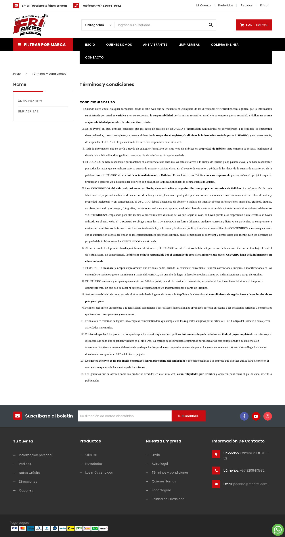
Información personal (35, 455)
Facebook (244, 416)
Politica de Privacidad (168, 499)
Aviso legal (160, 463)
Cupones (26, 490)
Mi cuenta (203, 5)
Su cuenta (23, 441)
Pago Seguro (161, 490)
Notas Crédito (29, 473)
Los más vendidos (99, 472)
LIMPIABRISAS (28, 111)
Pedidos (247, 5)
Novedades (94, 463)
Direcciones (28, 481)
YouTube (256, 416)
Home (19, 84)
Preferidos (225, 5)
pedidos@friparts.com (49, 6)
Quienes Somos (164, 481)
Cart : (254, 25)
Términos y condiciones (170, 472)
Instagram (267, 416)
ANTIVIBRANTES (30, 101)
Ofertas (91, 455)
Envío (156, 455)
